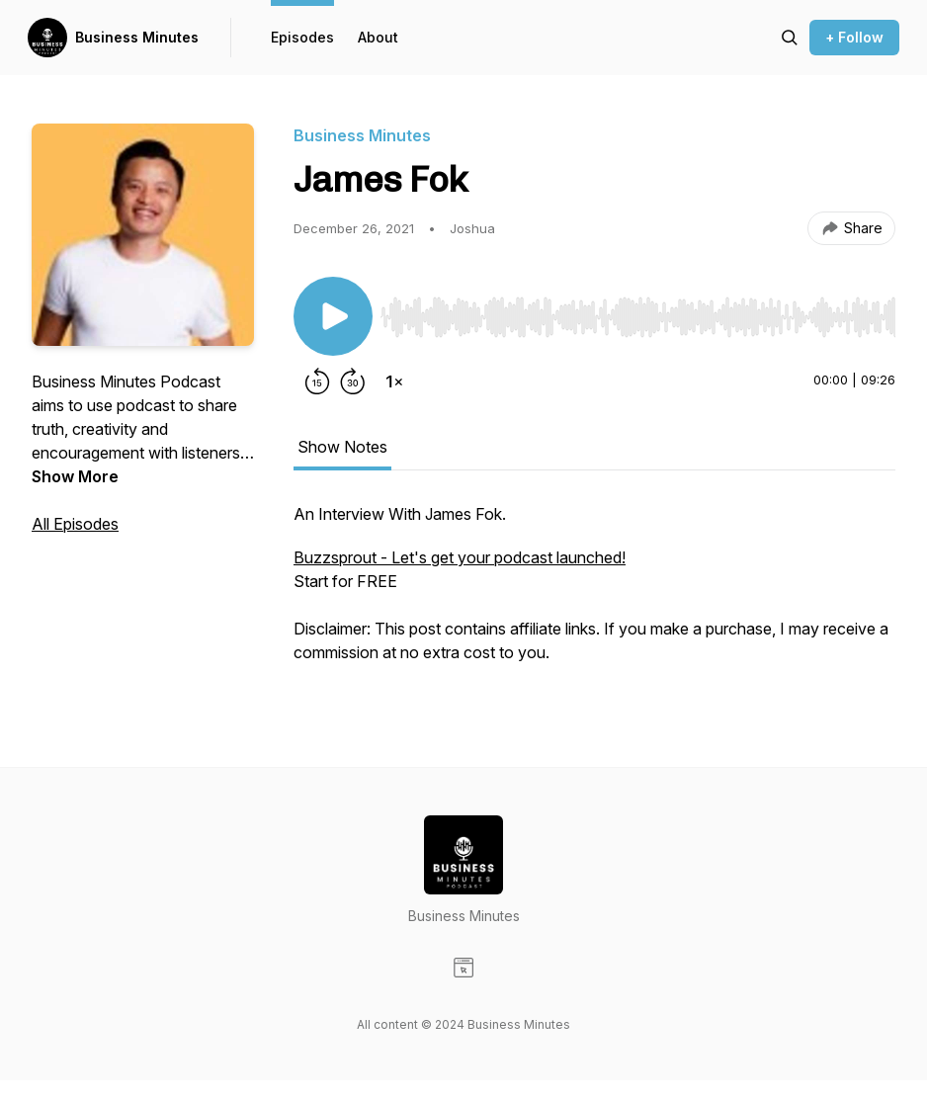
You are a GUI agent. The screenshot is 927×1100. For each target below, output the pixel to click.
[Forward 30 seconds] (353, 381)
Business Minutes (137, 37)
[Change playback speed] (394, 381)
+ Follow (854, 37)
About (378, 37)
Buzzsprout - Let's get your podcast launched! (460, 557)
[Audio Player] (637, 311)
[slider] (637, 317)
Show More (75, 476)
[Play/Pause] (333, 316)
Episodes (302, 37)
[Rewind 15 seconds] (317, 381)
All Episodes (75, 524)
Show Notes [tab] (342, 447)
